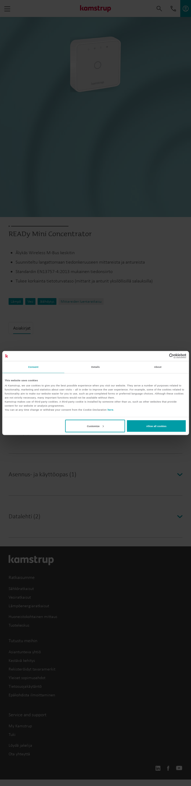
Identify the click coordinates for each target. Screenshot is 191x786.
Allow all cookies (156, 426)
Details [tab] (95, 367)
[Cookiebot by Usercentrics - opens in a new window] (162, 355)
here (110, 409)
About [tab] (157, 367)
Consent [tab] (33, 367)
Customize (95, 426)
